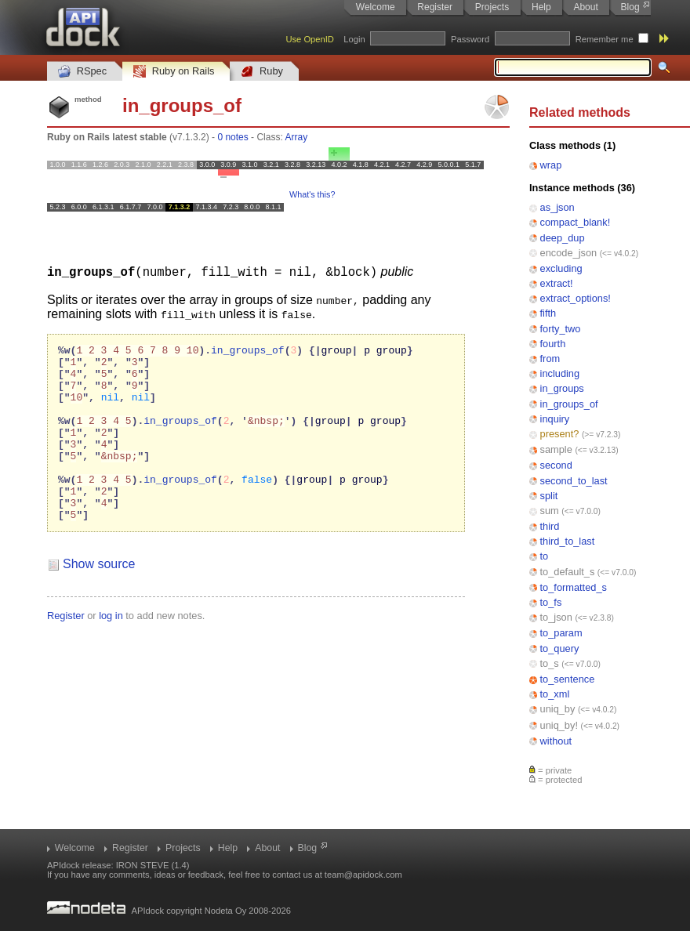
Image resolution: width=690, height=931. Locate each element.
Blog (630, 7)
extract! (556, 283)
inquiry (555, 419)
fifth (548, 313)
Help (541, 7)
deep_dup (562, 238)
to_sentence (567, 679)
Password (470, 39)
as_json (557, 207)
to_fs (551, 602)
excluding (561, 268)
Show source (99, 598)
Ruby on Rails (173, 71)
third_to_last (567, 541)
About (585, 7)
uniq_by (558, 709)
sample (556, 449)
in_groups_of (569, 404)
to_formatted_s (573, 587)
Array (296, 137)
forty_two (560, 329)
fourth (553, 344)
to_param (561, 633)
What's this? (312, 194)
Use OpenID (309, 39)
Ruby (262, 71)
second (556, 465)
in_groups (562, 388)
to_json (556, 617)
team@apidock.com (363, 874)
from (550, 358)
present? (559, 434)
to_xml (555, 694)
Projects (492, 7)
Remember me (605, 39)
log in (111, 650)
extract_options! (575, 298)
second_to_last (574, 481)
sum (549, 510)
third (550, 526)
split (549, 496)
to (544, 556)
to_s (549, 663)
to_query (559, 648)
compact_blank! (575, 222)
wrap (551, 165)
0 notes (232, 137)
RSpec (82, 71)
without (556, 741)
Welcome (375, 7)
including (560, 373)
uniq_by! (559, 725)
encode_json (568, 253)
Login (354, 39)
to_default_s (567, 572)
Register (434, 7)
